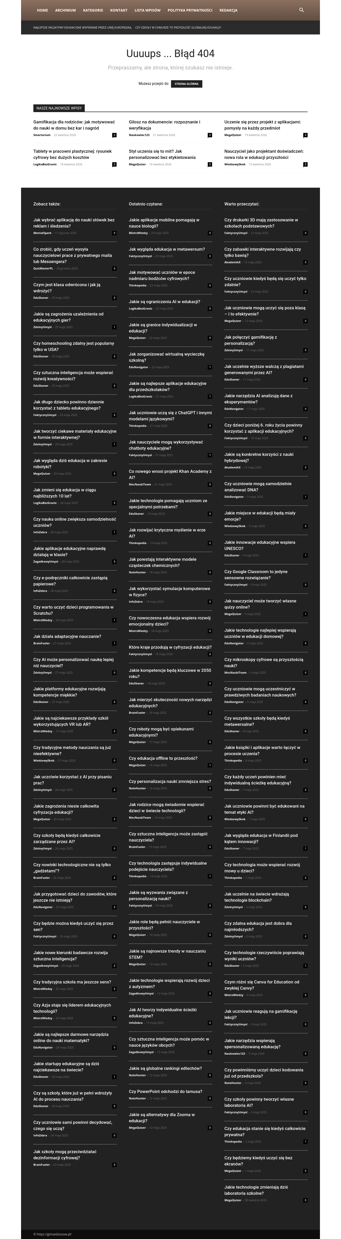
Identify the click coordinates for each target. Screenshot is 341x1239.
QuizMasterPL (43, 268)
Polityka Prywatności (190, 10)
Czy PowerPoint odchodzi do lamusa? (165, 1091)
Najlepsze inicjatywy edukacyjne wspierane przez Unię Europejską (82, 27)
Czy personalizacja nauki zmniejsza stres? (170, 781)
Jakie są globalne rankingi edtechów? (165, 1068)
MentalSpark (42, 233)
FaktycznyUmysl (44, 415)
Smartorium (41, 135)
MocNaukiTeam (140, 484)
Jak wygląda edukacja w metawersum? (167, 249)
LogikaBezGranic (45, 164)
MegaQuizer (232, 135)
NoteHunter (137, 572)
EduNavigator (43, 907)
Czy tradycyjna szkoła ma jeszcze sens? (72, 981)
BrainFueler (41, 643)
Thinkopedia (137, 285)
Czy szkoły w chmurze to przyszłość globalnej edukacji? (178, 27)
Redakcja (229, 10)
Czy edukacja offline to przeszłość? (163, 758)
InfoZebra (40, 532)
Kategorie (93, 10)
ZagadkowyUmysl (45, 561)
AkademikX (232, 262)
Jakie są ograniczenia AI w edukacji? (164, 301)
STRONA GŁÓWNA (186, 84)
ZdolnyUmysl (42, 327)
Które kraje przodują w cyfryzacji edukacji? (170, 647)
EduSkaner (41, 298)
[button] (301, 10)
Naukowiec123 (139, 135)
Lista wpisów (147, 10)
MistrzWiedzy (42, 620)
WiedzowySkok (234, 164)
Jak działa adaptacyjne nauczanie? (67, 636)
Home (42, 10)
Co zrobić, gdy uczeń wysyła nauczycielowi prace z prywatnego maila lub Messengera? (72, 255)
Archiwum (65, 10)
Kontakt (118, 10)
